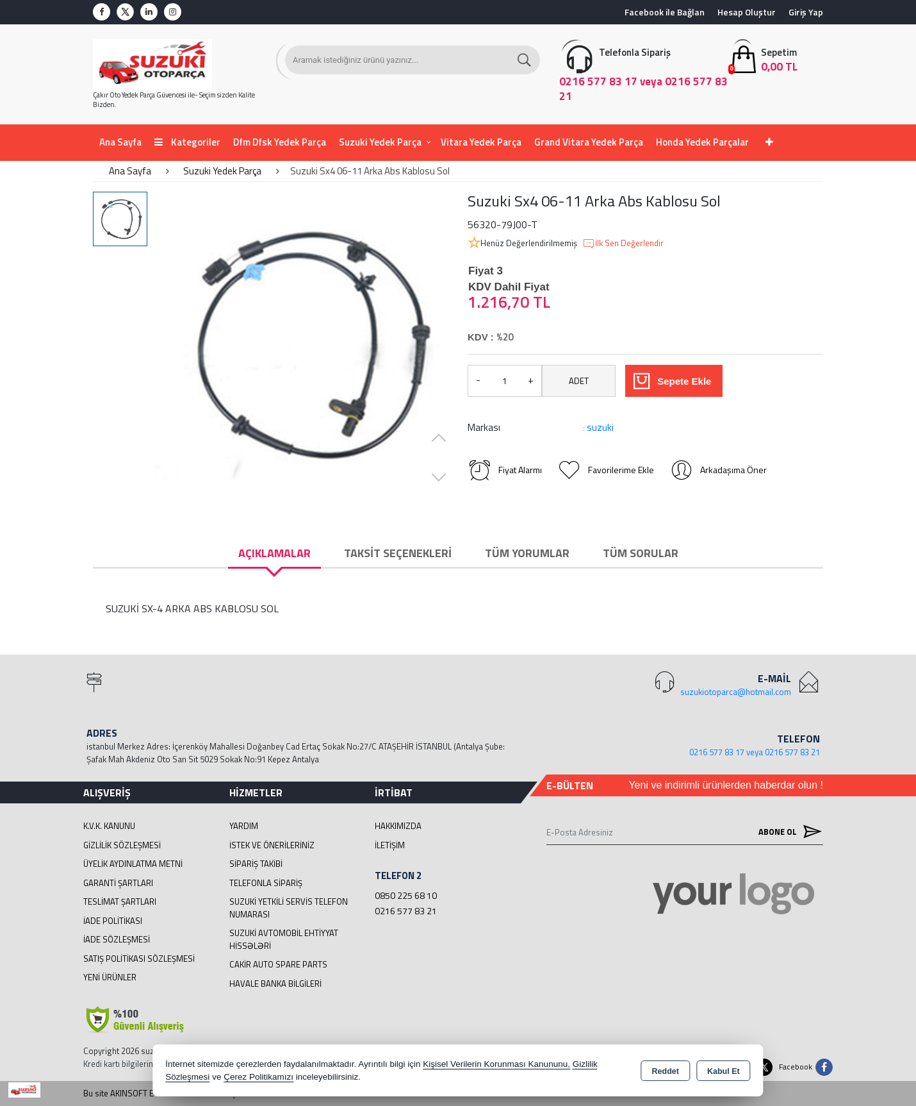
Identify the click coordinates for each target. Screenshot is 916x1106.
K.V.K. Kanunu (109, 825)
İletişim (390, 845)
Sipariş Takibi (255, 863)
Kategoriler (187, 142)
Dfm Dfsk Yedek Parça (279, 142)
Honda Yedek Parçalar (702, 142)
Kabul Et (723, 1071)
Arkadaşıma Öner (718, 470)
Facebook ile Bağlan (665, 12)
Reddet (665, 1071)
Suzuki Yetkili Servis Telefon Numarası (288, 908)
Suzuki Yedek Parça (380, 142)
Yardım (243, 825)
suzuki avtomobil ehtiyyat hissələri (283, 939)
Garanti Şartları (118, 882)
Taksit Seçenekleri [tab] (398, 553)
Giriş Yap (806, 12)
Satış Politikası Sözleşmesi (139, 958)
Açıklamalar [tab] (274, 553)
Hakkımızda (398, 825)
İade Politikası (112, 920)
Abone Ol (787, 832)
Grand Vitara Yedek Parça (588, 142)
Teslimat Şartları (119, 901)
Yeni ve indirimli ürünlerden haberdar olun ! (725, 785)
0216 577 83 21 (406, 910)
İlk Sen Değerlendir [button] (623, 243)
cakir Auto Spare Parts (278, 964)
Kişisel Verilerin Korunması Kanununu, (496, 1064)
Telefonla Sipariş (265, 882)
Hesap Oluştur (746, 12)
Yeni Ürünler (109, 977)
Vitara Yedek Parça (481, 142)
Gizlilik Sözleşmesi (122, 845)
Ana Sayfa (120, 142)
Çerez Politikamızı (258, 1077)
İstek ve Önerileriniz (272, 845)
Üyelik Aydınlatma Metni (133, 863)
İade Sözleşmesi (116, 939)
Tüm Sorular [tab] (640, 553)
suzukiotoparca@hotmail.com (735, 691)
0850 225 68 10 (406, 895)
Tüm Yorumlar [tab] (527, 553)
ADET (579, 380)
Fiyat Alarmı (505, 470)
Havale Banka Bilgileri (275, 983)
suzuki (600, 427)
